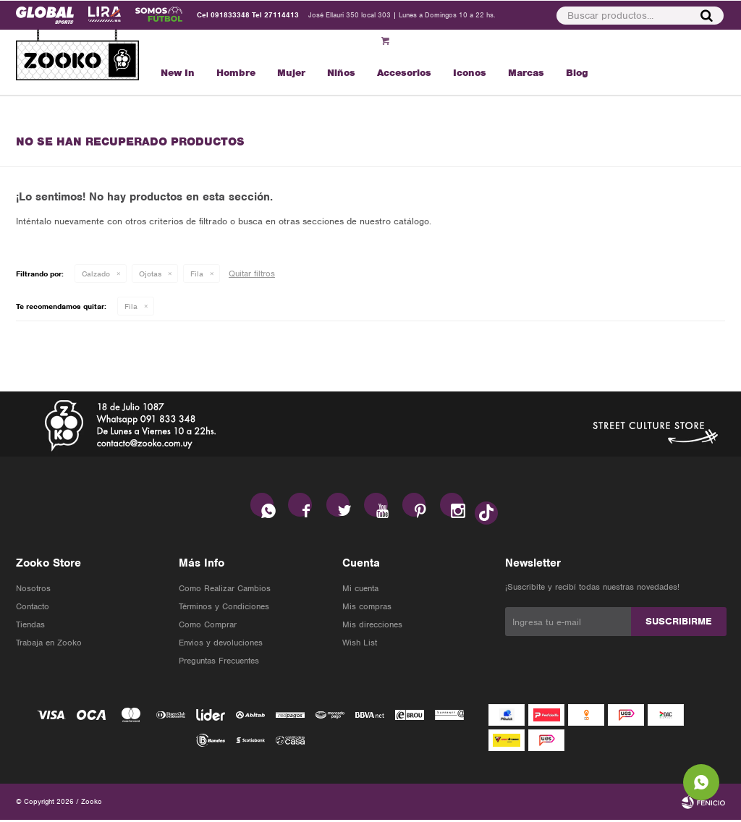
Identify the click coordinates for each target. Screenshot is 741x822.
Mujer (291, 73)
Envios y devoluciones (221, 645)
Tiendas (30, 626)
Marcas (526, 73)
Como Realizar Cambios (225, 590)
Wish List (359, 645)
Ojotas (150, 273)
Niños (341, 73)
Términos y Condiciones (224, 608)
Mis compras (366, 608)
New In (178, 73)
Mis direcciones (372, 626)
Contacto (32, 608)
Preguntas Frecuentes (219, 663)
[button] (640, 15)
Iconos (469, 73)
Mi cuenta (360, 590)
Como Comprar (208, 626)
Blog (577, 73)
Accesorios (404, 73)
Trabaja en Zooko (49, 645)
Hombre (235, 73)
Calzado (96, 273)
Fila (196, 273)
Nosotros (33, 590)
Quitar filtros (252, 273)
